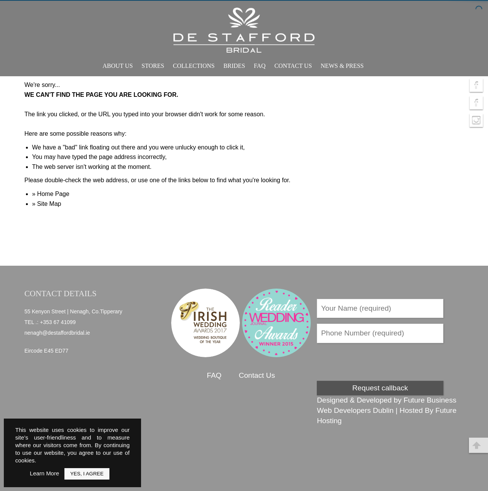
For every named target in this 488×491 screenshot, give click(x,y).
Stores (152, 66)
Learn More (44, 473)
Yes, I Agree (86, 474)
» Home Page (50, 194)
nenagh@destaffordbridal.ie (57, 333)
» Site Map (46, 204)
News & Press (342, 66)
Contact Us (293, 66)
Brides (234, 66)
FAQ (260, 66)
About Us (118, 66)
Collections (194, 66)
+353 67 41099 (58, 322)
